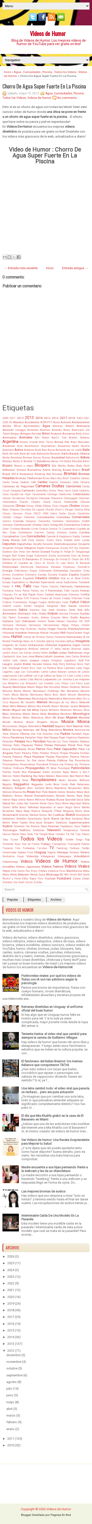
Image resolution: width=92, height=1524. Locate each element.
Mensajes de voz (59, 702)
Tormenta (7, 844)
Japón (86, 648)
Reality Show (20, 780)
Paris (29, 741)
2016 (55, 418)
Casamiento (39, 494)
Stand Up (57, 818)
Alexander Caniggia (14, 430)
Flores (40, 594)
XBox (25, 878)
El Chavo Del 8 (77, 559)
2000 (5, 418)
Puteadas (34, 772)
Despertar (8, 548)
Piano (17, 753)
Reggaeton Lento (41, 784)
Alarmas (58, 426)
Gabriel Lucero (11, 606)
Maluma (7, 691)
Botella (47, 470)
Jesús (14, 652)
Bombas (21, 470)
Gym (17, 621)
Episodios (75, 570)
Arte (67, 442)
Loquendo (49, 679)
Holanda (62, 629)
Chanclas (84, 498)
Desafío (37, 544)
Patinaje (7, 745)
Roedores (7, 795)
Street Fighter (20, 822)
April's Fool (59, 437)
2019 (10, 1303)
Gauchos (34, 610)
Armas (58, 442)
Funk (65, 602)
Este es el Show (71, 578)
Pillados (44, 753)
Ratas (42, 776)
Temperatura (70, 830)
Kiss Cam (36, 668)
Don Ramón (32, 551)
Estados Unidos (47, 578)
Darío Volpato (64, 540)
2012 (20, 418)
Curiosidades (31, 72)
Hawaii (60, 621)
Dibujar (19, 548)
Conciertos (44, 521)
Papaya (54, 737)
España (74, 574)
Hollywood (8, 632)
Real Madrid (77, 776)
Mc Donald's (28, 702)
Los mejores (81, 679)
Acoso (56, 422)
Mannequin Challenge (46, 691)
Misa (87, 710)
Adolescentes (81, 422)
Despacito (84, 544)
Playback (38, 756)
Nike (87, 726)
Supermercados (79, 822)
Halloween (29, 621)
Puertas (6, 772)
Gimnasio (24, 613)
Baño (65, 453)
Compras (31, 521)
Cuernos (39, 532)
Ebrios (6, 559)
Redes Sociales (68, 780)
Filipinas (7, 594)
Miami (55, 706)
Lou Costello (46, 683)
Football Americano (56, 594)
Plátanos (17, 756)
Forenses (74, 594)
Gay (44, 610)
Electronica (42, 567)
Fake (36, 586)
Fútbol (85, 602)
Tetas (23, 834)
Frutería (7, 602)
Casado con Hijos (20, 494)
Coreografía (56, 524)
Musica (67, 721)
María (15, 694)
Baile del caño (10, 453)
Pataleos (85, 741)
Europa (6, 582)
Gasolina (84, 606)
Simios (43, 815)
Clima (28, 513)
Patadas (74, 741)
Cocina (72, 513)
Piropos (64, 753)
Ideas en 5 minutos (34, 641)
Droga (29, 555)
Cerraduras (18, 498)
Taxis (77, 826)
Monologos (81, 714)
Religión (20, 788)
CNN (45, 513)
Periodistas (19, 749)
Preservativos (27, 764)
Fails (27, 586)
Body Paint (83, 465)
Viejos (6, 871)
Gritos (45, 617)
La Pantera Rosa (53, 668)
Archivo (56, 899)
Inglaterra (64, 645)
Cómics (6, 521)
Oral (56, 734)
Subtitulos (61, 822)
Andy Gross (83, 433)
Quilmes (56, 772)
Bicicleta (77, 461)
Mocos (35, 714)
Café (33, 482)
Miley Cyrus (40, 710)
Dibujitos (30, 548)
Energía (7, 570)
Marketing (84, 694)
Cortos (85, 524)
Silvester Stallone (28, 815)
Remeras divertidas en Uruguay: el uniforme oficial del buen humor (52, 1008)
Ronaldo (60, 795)
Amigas (14, 433)
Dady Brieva (11, 540)
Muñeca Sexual (24, 722)
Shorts (78, 811)
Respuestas (75, 788)
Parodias (39, 741)
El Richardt (83, 563)
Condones (58, 521)
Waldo (13, 874)
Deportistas (24, 544)
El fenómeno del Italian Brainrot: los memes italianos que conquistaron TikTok (51, 1063)
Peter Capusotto (65, 749)
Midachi (84, 706)
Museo (54, 722)
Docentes (84, 548)
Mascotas (24, 698)
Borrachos (34, 470)
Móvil (48, 717)
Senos (22, 807)
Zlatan (86, 878)
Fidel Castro (71, 590)
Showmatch (10, 815)
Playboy (50, 756)
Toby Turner (10, 839)
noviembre (13, 1362)
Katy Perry (59, 664)
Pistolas (85, 753)
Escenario (31, 574)
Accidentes (32, 422)
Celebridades (81, 494)
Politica (62, 760)
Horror (44, 632)
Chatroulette (71, 502)
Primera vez (72, 764)
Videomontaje (10, 861)
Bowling (56, 470)
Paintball (76, 734)
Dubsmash (41, 555)
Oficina (24, 734)
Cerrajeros (32, 498)
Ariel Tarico (46, 442)
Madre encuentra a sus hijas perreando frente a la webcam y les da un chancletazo (54, 1169)
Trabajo (45, 844)
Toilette (69, 839)
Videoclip (32, 856)
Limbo (77, 675)
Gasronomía (9, 610)
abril (9, 1409)
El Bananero (30, 559)
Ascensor (8, 446)
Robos (80, 792)
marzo (10, 1415)
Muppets (42, 722)
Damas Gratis (45, 540)
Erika (86, 570)
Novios (68, 730)
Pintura (54, 753)
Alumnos (45, 430)
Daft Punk (28, 540)
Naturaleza (34, 726)
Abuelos (18, 422)
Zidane (77, 878)
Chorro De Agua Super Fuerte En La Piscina (44, 86)
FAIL (18, 586)
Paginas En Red (61, 1515)
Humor (16, 636)
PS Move (51, 768)
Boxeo (67, 470)
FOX (26, 598)
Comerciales (81, 517)
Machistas (19, 687)
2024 (10, 1270)
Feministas (55, 590)
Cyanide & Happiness (59, 536)
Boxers (76, 470)
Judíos (6, 660)
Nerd (69, 726)
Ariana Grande (29, 442)
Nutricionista (82, 730)
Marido (24, 694)
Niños (6, 730)
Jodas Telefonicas (70, 652)
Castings (52, 494)
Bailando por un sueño (69, 450)
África (17, 426)
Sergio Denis (72, 807)
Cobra (53, 513)
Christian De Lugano (32, 509)
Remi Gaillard (35, 788)
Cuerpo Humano (56, 532)
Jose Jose (21, 656)
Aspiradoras (48, 446)
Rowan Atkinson (35, 799)
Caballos (75, 478)
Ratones (50, 776)
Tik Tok (70, 834)
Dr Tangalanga (81, 551)
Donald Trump (50, 551)
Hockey (42, 629)
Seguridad (75, 803)
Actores (66, 422)
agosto (11, 1382)
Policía (51, 760)
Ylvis (40, 878)
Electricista (27, 567)
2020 (79, 418)
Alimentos (33, 430)
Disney (64, 548)
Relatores (7, 788)
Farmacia (7, 590)
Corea (45, 524)
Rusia (60, 799)
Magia (39, 687)
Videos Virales (77, 866)
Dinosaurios (52, 548)
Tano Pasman (49, 826)
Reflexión (84, 780)
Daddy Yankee (81, 536)
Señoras (33, 807)
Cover (5, 528)
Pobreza (74, 756)
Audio (75, 446)
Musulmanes (10, 726)
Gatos (23, 610)
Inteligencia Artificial (25, 648)
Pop (71, 760)
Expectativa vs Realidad (26, 582)
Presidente (42, 764)
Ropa (79, 795)
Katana (47, 664)
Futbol (74, 602)
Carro (68, 490)
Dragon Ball (9, 555)
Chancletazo (9, 502)
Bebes (85, 457)
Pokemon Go (22, 760)
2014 (39, 418)
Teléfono (24, 830)
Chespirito (8, 506)
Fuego (33, 602)
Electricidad (10, 567)
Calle (76, 482)
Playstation (62, 756)
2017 (63, 418)
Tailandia (19, 826)
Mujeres (71, 717)
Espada (63, 574)
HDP (87, 621)
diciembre (13, 1355)
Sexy (27, 811)
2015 (47, 418)
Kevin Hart (83, 664)
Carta (75, 490)
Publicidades (80, 768)
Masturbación (40, 698)
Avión (38, 450)
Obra (5, 734)
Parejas (20, 741)
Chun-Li (59, 509)
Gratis (35, 617)
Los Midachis (10, 683)
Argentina (10, 441)
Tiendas (60, 834)
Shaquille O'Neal (52, 811)
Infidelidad (51, 645)
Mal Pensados (52, 687)
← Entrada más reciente (21, 268)
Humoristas (74, 637)
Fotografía (8, 598)
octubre (11, 1368)
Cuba (13, 532)
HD (81, 621)
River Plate (42, 792)
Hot (63, 632)
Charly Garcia (52, 502)
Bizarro (7, 465)
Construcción (22, 524)
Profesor (7, 768)
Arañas (73, 437)
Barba (6, 457)
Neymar (78, 726)
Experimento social (52, 582)
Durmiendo (63, 555)
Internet (44, 648)
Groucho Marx (59, 617)
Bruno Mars (49, 478)
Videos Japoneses (28, 866)
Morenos (16, 717)
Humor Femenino (56, 637)
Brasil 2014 (10, 474)
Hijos (65, 625)
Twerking (61, 848)
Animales (25, 437)
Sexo (19, 811)
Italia (58, 648)
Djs (76, 548)
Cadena (24, 482)
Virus (62, 871)
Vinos (34, 871)
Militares (54, 710)
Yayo (32, 878)
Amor (46, 433)
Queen (46, 772)
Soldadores (8, 818)
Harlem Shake (46, 621)
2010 (10, 1445)
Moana (26, 714)
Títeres (85, 834)
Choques (15, 509)
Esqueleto (28, 578)
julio (9, 1388)
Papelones (84, 737)
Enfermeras (21, 570)
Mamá (17, 691)
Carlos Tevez (56, 490)
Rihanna (17, 792)
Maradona (73, 691)
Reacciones (62, 776)
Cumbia (84, 532)
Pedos (39, 745)
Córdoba (37, 524)
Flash (32, 594)
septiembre (14, 1375)
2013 (29, 418)
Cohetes (7, 517)
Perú (50, 749)
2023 (10, 1277)
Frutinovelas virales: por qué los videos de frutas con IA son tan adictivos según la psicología (51, 979)
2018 (71, 418)
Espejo (6, 578)
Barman (27, 457)
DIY (71, 548)
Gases (72, 606)
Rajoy (66, 772)
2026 (10, 1256)
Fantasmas (82, 586)
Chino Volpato (60, 506)
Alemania (83, 426)
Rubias (50, 799)
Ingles (76, 645)
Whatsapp (52, 874)
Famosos (66, 586)
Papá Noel (43, 737)
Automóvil (8, 450)
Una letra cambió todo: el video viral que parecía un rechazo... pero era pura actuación (55, 1090)
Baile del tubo (28, 453)
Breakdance (26, 474)
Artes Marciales (80, 442)
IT (52, 648)
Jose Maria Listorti (40, 656)
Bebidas (7, 461)
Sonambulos (35, 818)
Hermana (7, 625)
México (32, 706)
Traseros (7, 848)
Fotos (19, 598)
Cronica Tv (55, 528)
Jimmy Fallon (40, 652)
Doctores (7, 551)
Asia (20, 446)
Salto (87, 799)
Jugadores (70, 660)
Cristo (34, 528)
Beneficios (44, 461)
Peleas (48, 745)
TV (51, 848)
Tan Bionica (32, 826)
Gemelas (61, 610)
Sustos (7, 826)
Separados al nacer (52, 807)
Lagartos (7, 671)
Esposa (17, 578)
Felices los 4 (39, 590)
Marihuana (36, 694)
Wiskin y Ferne (11, 878)
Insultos (7, 648)
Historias (31, 629)
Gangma (39, 606)
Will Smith (84, 874)
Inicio (7, 72)
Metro (13, 706)
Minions (77, 710)
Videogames (48, 856)
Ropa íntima (19, 799)
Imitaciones (36, 645)
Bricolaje (57, 474)
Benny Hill (57, 461)
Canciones (73, 486)
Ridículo (7, 792)
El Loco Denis (65, 563)
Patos (16, 745)
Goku (35, 613)
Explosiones (71, 582)
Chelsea (85, 502)
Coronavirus (72, 524)
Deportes (9, 544)
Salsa (80, 799)
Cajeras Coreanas (60, 482)
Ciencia (78, 509)
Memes (42, 702)
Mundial (84, 717)
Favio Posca (22, 590)
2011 (12, 418)
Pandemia (17, 737)
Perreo (31, 749)
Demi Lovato (82, 540)
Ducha (52, 555)
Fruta (86, 598)
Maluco (85, 687)
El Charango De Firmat (53, 559)
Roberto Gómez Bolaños (62, 792)
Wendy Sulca (37, 874)
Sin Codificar (56, 815)
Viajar (20, 856)
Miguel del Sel (21, 710)
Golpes (52, 613)
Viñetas (42, 871)
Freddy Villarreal (72, 598)
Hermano (21, 625)
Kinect (24, 668)
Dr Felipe (65, 551)
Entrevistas (60, 570)
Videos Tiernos (52, 866)
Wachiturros (74, 871)
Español (85, 574)
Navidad (48, 726)
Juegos (34, 660)
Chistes (74, 506)
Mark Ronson (68, 694)
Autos (18, 450)
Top (87, 839)
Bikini (86, 461)
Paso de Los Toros (57, 741)
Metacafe (84, 702)
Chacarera (57, 498)
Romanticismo (44, 795)
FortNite (85, 594)
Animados (9, 437)
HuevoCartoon (74, 632)
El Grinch (48, 563)
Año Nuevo (42, 437)
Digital (40, 548)
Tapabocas (66, 826)
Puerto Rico (19, 772)
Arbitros (85, 437)
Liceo (70, 675)
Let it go (38, 675)
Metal (5, 706)
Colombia (29, 517)
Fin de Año (20, 594)
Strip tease (35, 822)
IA (84, 637)
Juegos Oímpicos (51, 660)
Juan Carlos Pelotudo (77, 656)
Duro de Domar (80, 555)
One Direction (45, 734)
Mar (63, 691)
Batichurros (72, 457)
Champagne (71, 498)
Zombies (7, 882)
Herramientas (51, 625)
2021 (87, 418)
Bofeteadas (8, 470)
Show (87, 811)
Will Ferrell (70, 874)
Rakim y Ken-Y (80, 772)
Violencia (53, 871)
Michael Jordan (69, 706)
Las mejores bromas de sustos (43, 1191)
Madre (31, 687)
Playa (27, 756)
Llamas (13, 679)
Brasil (86, 470)
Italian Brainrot (71, 648)
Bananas (55, 453)
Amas (66, 430)
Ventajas (62, 852)
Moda (43, 714)
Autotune (29, 450)
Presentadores (10, 764)
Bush (66, 478)
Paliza (6, 737)
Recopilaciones (43, 780)
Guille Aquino (80, 617)
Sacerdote (70, 799)
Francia (34, 598)
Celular (6, 498)
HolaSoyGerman (79, 629)
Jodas (53, 652)
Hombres (21, 632)
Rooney (71, 795)
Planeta (6, 756)
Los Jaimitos (65, 679)
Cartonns (84, 490)
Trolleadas (29, 848)
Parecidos (8, 741)
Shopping (68, 811)
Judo (15, 660)
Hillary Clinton (80, 625)
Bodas (71, 465)
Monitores (66, 714)
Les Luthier (25, 675)
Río (24, 792)
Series (86, 807)
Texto (30, 834)
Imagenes (83, 641)
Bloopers (42, 465)
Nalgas (23, 726)
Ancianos (68, 433)
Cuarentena (69, 528)
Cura (23, 536)
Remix (49, 788)
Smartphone (83, 815)
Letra (47, 675)
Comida (18, 521)
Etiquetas (34, 899)
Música (83, 721)
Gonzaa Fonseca (69, 613)
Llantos (22, 679)
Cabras (85, 478)
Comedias (63, 517)
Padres (65, 734)
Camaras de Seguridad (18, 486)
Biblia (67, 461)
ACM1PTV (46, 422)
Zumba (38, 882)
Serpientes (8, 811)
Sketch (70, 815)
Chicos (30, 506)
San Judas (17, 803)
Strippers (49, 822)
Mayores (14, 702)
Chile (38, 506)
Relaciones (83, 784)
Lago (17, 671)
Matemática (55, 698)
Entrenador (45, 570)
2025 (5, 422)
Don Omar (19, 551)
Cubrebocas (25, 532)
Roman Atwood (23, 795)
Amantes (57, 430)
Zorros (29, 882)
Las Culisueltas (30, 671)
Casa (5, 494)
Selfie (15, 807)
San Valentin (31, 803)
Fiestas (85, 590)
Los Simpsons (28, 683)
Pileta (35, 753)
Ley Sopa (57, 675)
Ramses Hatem (11, 776)
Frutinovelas (20, 602)
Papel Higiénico (68, 737)
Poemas (85, 756)
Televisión (54, 830)
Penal (71, 745)
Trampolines (59, 844)
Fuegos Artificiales (50, 602)
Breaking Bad (43, 474)
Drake (21, 555)
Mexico (21, 706)
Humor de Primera (34, 637)
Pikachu (26, 753)
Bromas (70, 474)
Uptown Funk (25, 852)
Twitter (85, 848)
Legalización (9, 675)
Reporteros (60, 788)
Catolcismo (65, 494)
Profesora (18, 768)
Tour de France (31, 844)
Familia (54, 586)
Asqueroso (64, 446)
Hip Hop (19, 629)
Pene (79, 745)
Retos (86, 788)
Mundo (6, 722)
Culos (73, 532)
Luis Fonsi (76, 683)
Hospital (54, 632)
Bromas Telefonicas (28, 478)
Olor (33, 734)
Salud (6, 803)
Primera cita (56, 764)
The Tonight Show (44, 834)
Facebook (84, 582)
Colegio (17, 517)
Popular (12, 899)
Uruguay (40, 852)
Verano (85, 852)
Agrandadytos (32, 426)
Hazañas (71, 621)
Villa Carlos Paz (20, 871)
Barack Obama (79, 453)
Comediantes (45, 517)
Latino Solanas (58, 671)
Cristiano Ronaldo (20, 528)
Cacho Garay (10, 482)
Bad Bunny (48, 450)
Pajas (86, 734)
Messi (74, 702)
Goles (42, 613)
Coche (62, 513)
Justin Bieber (22, 664)
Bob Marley (59, 465)
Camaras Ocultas (49, 486)
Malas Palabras (70, 687)
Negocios (60, 726)
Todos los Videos (65, 72)
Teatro (85, 826)
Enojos (33, 570)
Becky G (18, 461)
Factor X (7, 586)
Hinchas (7, 629)
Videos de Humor (48, 33)
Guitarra (7, 621)
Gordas (85, 613)
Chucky (49, 509)
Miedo (6, 710)
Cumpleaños (10, 536)
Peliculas (60, 745)
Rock (87, 792)
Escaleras (18, 574)
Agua (17, 72)
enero (10, 1429)
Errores (6, 574)
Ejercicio (16, 559)
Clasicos (18, 513)
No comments (67, 98)
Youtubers (64, 878)
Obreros (14, 734)
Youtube (50, 878)
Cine (87, 509)
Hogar (52, 629)
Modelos (53, 714)
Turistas (42, 848)
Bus (59, 478)
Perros (40, 749)
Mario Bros (51, 694)
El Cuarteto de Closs (27, 563)
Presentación (82, 760)
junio (9, 1395)
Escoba (42, 574)
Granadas (23, 617)
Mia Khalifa (43, 706)
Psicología (64, 768)
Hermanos (35, 625)
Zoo (15, 882)
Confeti (86, 521)
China (47, 506)
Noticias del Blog (35, 730)
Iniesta (86, 645)
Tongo (79, 839)
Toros (17, 844)
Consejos (7, 524)
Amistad (36, 433)
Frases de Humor (50, 598)
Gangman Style (56, 606)
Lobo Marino (35, 679)
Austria (85, 446)
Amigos (25, 433)
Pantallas (30, 737)
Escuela (52, 574)
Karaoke (37, 664)
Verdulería (8, 856)
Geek (51, 610)
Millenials (66, 710)
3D (10, 422)
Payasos (27, 745)
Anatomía (56, 433)
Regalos (7, 784)
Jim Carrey (25, 652)
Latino (44, 671)
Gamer (28, 606)
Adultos (6, 426)
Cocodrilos (84, 513)
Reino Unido (60, 784)
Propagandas (35, 768)
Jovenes (58, 656)
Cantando (28, 490)
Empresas (69, 567)
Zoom (21, 882)
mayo (10, 1402)
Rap (35, 776)
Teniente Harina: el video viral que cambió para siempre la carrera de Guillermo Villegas (54, 1035)
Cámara (85, 482)
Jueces (23, 660)
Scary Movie (62, 803)
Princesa (84, 764)
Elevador (56, 567)
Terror (15, 834)
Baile (86, 450)
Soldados (21, 818)
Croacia (43, 528)
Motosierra (37, 717)
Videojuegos (64, 856)
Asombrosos (32, 446)
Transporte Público (78, 844)
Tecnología (9, 830)
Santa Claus (47, 803)
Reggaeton (21, 784)
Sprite (46, 818)
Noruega (17, 730)
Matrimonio (69, 698)
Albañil (70, 426)
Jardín (6, 652)
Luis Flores (61, 683)
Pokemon (7, 760)
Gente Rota (75, 610)
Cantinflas (42, 490)
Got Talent (8, 617)
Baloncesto (43, 453)
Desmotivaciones (65, 544)
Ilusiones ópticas (65, 641)
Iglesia (50, 641)
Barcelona (16, 457)
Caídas (42, 482)
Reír (72, 784)
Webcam (23, 874)
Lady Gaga (83, 668)
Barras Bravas (42, 457)
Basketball (58, 457)
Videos (27, 861)
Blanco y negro (23, 465)
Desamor (48, 544)
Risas (31, 792)
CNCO (37, 513)
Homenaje (33, 632)
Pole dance (38, 760)
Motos (26, 717)
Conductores (73, 521)
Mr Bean (59, 717)
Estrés (86, 578)
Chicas (20, 506)
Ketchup (71, 664)
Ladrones (69, 668)
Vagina (51, 852)
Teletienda (38, 830)
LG (64, 675)
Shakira (35, 811)
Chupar (69, 509)
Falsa (44, 586)
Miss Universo (11, 714)
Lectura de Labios (79, 671)
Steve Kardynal (74, 818)
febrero (11, 1422)
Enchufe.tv (84, 567)
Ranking (26, 776)
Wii (61, 874)
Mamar (27, 691)
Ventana (74, 852)
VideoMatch (82, 856)
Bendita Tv (30, 461)
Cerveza (44, 498)
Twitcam (74, 848)
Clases (6, 513)
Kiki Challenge (11, 668)
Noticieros (55, 730)
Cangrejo (16, 490)
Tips (78, 834)
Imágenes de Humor (14, 645)
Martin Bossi (9, 698)
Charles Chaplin (29, 502)
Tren (17, 848)
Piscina (47, 72)
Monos (6, 717)
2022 (10, 1283)
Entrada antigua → (75, 268)
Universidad (9, 852)
